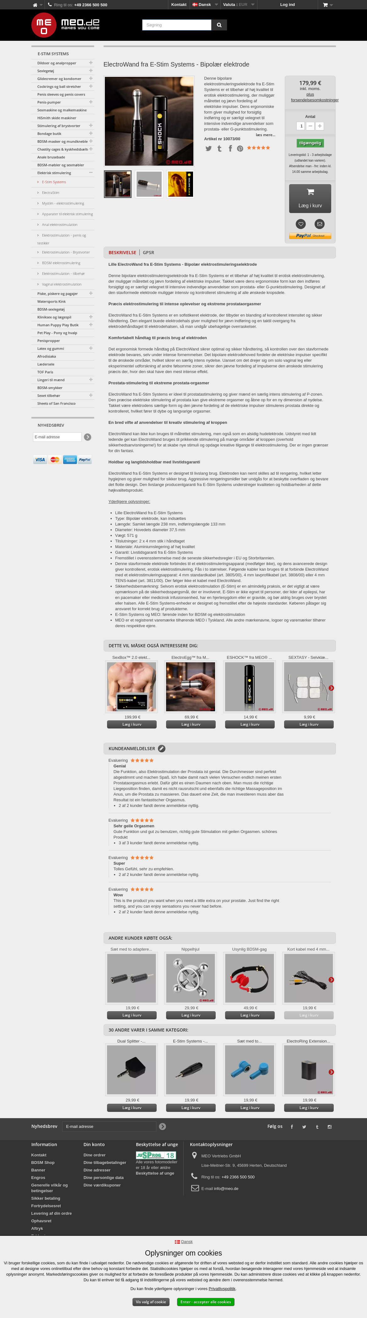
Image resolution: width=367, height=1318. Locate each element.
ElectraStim (50, 192)
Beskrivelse (122, 254)
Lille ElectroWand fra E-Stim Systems (149, 514)
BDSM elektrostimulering (60, 262)
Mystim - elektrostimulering (62, 203)
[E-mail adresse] (57, 437)
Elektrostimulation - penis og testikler (61, 239)
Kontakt (178, 4)
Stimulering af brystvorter (58, 125)
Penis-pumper (49, 102)
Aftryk (37, 1230)
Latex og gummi (50, 348)
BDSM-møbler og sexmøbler (60, 165)
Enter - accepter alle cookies (206, 1302)
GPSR (148, 254)
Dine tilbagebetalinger (105, 1164)
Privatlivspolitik (222, 1288)
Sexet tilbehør (48, 395)
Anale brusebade (51, 157)
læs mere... (265, 134)
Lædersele (45, 364)
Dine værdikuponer (102, 1186)
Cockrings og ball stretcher (59, 86)
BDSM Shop (43, 1164)
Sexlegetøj (45, 70)
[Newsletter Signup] (87, 437)
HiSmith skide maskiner (56, 117)
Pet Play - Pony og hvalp (57, 332)
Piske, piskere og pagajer (57, 293)
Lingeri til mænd (51, 379)
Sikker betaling (45, 1200)
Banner (38, 1171)
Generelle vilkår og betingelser (49, 1189)
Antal (310, 116)
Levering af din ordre (51, 1215)
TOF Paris (45, 372)
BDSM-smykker (49, 387)
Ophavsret (41, 1222)
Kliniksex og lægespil (54, 317)
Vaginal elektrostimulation (61, 284)
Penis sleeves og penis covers (61, 94)
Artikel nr (213, 139)
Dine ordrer (94, 1156)
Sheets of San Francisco (56, 403)
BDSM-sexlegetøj (51, 309)
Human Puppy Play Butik (57, 325)
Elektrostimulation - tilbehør (63, 273)
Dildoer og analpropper (56, 63)
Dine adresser (97, 1171)
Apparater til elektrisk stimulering (67, 213)
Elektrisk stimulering (54, 172)
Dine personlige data (104, 1179)
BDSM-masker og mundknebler (63, 141)
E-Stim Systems (53, 181)
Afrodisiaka (46, 356)
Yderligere (331, 689)
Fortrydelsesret (46, 1207)
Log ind (287, 4)
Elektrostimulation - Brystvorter (65, 252)
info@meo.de (226, 1190)
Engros (38, 1179)
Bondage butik (49, 133)
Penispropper (48, 340)
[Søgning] (219, 24)
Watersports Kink (51, 301)
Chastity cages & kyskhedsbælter (64, 149)
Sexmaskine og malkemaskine (62, 110)
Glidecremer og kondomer (59, 78)
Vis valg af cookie (151, 1302)
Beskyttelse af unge (155, 1174)
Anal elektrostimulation (59, 224)
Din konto (94, 1146)
